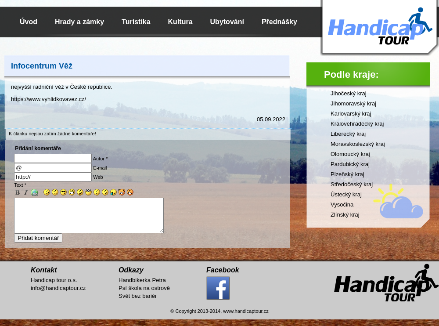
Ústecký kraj (346, 194)
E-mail (100, 167)
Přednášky (279, 21)
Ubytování (227, 21)
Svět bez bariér (138, 302)
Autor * (100, 158)
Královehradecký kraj (357, 123)
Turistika (136, 21)
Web (98, 177)
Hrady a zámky (79, 21)
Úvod (28, 21)
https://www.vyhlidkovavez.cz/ (48, 99)
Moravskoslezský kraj (358, 144)
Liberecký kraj (348, 133)
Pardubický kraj (350, 164)
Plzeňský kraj (347, 174)
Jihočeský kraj (349, 93)
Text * (20, 185)
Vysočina (342, 204)
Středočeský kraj (352, 184)
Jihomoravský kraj (353, 103)
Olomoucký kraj (350, 154)
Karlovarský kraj (351, 113)
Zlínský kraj (345, 214)
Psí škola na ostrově (144, 294)
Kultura (180, 21)
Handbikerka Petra (142, 286)
